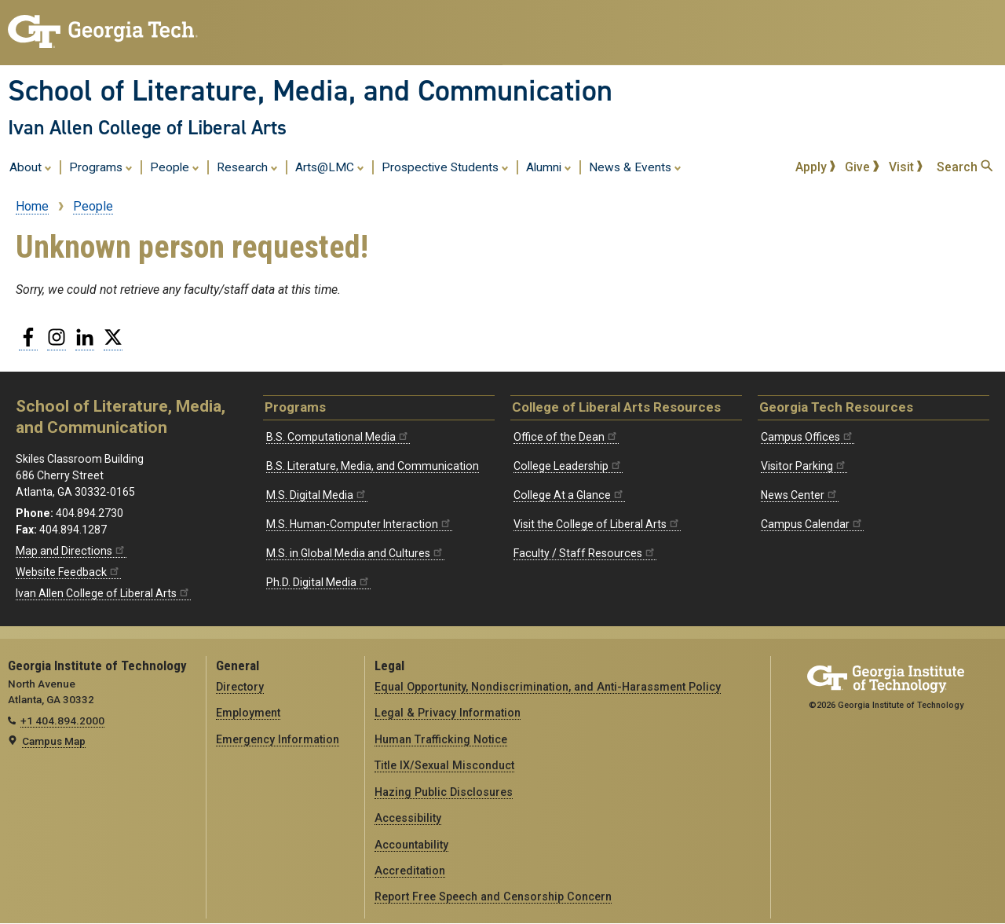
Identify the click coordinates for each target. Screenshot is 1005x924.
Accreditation (410, 870)
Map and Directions (71, 550)
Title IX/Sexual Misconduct (444, 765)
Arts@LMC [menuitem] (329, 166)
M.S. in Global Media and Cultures (355, 553)
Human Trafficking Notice (441, 739)
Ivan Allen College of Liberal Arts (147, 127)
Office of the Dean (566, 437)
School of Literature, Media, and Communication (310, 90)
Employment (248, 712)
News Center (800, 495)
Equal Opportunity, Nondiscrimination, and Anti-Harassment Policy (548, 686)
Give (862, 167)
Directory (240, 686)
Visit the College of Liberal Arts (597, 524)
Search (964, 167)
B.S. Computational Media (338, 437)
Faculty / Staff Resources (584, 553)
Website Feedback (68, 572)
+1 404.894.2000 (62, 720)
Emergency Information (277, 739)
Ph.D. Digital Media (318, 582)
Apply (815, 167)
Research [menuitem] (247, 166)
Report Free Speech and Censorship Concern (493, 896)
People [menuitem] (174, 166)
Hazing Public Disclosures (444, 792)
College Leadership (568, 466)
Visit (906, 167)
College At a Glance (569, 495)
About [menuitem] (30, 166)
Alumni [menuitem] (549, 166)
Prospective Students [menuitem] (445, 166)
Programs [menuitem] (101, 166)
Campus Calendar (812, 524)
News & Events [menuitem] (635, 166)
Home (32, 206)
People (93, 206)
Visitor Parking (804, 466)
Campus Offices (807, 437)
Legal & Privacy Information (448, 712)
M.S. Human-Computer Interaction (359, 524)
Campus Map (54, 741)
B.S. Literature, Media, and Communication (372, 466)
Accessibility (408, 818)
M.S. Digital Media (316, 495)
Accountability (411, 844)
